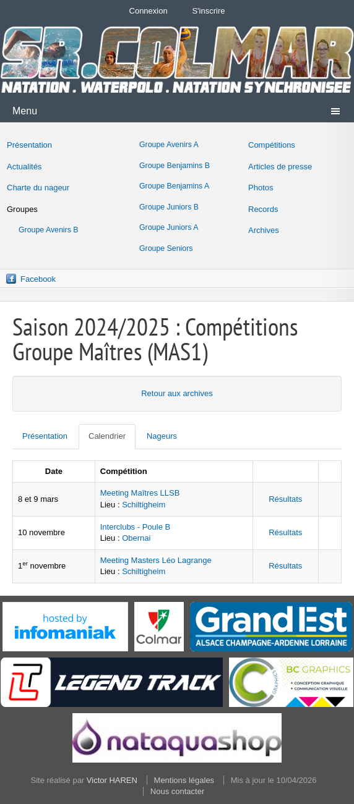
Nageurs (162, 436)
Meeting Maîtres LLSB (140, 492)
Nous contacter (177, 791)
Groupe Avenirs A (169, 144)
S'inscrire (208, 10)
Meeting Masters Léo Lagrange (156, 560)
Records (263, 209)
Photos (260, 187)
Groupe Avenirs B (49, 230)
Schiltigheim (143, 504)
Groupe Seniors (165, 248)
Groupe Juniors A (168, 227)
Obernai (136, 538)
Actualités (24, 166)
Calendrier (107, 436)
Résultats (285, 499)
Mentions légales (184, 780)
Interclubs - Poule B (135, 526)
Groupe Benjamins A (174, 186)
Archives (263, 230)
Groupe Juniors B (169, 207)
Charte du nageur (38, 187)
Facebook (38, 279)
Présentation (29, 145)
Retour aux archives (177, 393)
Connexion (148, 10)
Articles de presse (280, 166)
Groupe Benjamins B (174, 165)
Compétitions (271, 145)
